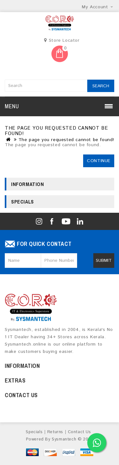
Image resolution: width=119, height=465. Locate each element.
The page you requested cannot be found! (66, 140)
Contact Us (79, 432)
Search (100, 86)
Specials (34, 432)
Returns (55, 432)
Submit (104, 260)
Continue (98, 161)
